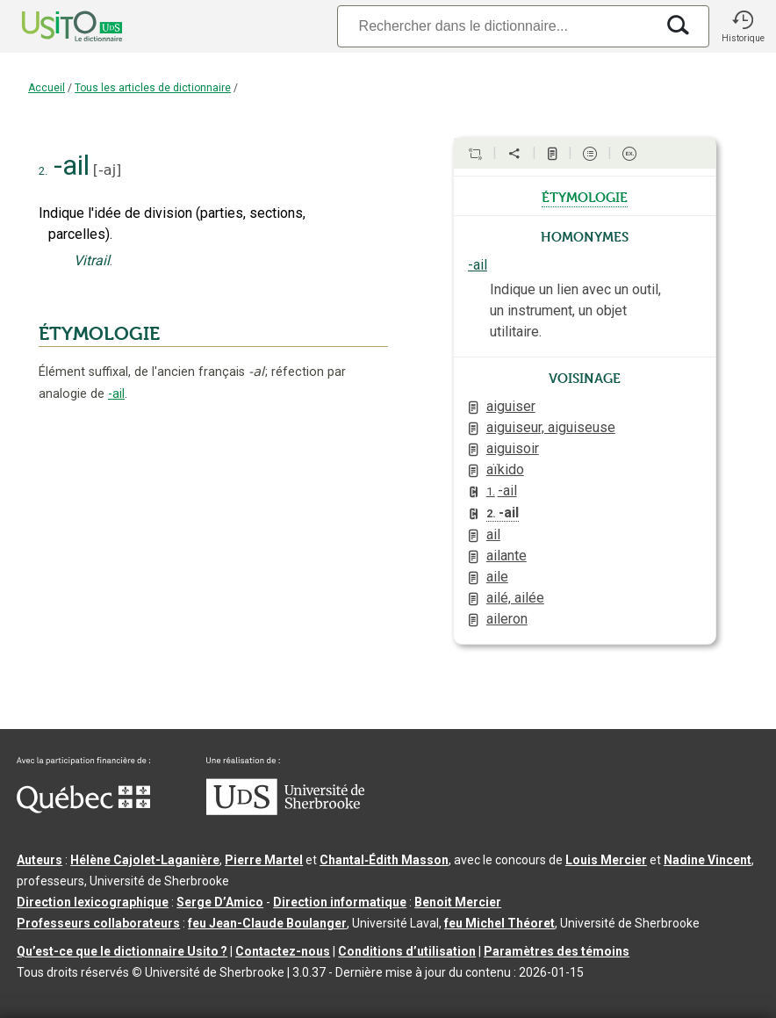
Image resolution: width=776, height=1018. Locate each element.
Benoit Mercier (457, 902)
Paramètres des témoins (556, 951)
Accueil (46, 88)
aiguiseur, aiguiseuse (550, 427)
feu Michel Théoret (499, 923)
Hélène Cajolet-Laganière (144, 860)
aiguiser (510, 406)
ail (493, 534)
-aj (107, 170)
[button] (742, 26)
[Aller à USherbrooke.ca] (285, 811)
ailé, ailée (515, 597)
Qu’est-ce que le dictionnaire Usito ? (122, 951)
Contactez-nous (282, 951)
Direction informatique (339, 902)
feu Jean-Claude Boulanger (267, 923)
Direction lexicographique (93, 902)
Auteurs (39, 860)
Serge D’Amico (219, 902)
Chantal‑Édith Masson (384, 860)
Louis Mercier (606, 860)
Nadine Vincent (707, 860)
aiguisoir (512, 448)
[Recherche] (495, 26)
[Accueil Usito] (52, 26)
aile (497, 576)
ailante (506, 555)
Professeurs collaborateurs (98, 923)
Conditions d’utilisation (407, 951)
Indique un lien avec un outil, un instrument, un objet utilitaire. (575, 310)
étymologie (585, 195)
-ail (116, 393)
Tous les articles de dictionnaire (153, 88)
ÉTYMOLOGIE (99, 333)
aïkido (505, 469)
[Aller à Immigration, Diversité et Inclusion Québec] (83, 809)
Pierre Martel (264, 860)
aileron (507, 618)
